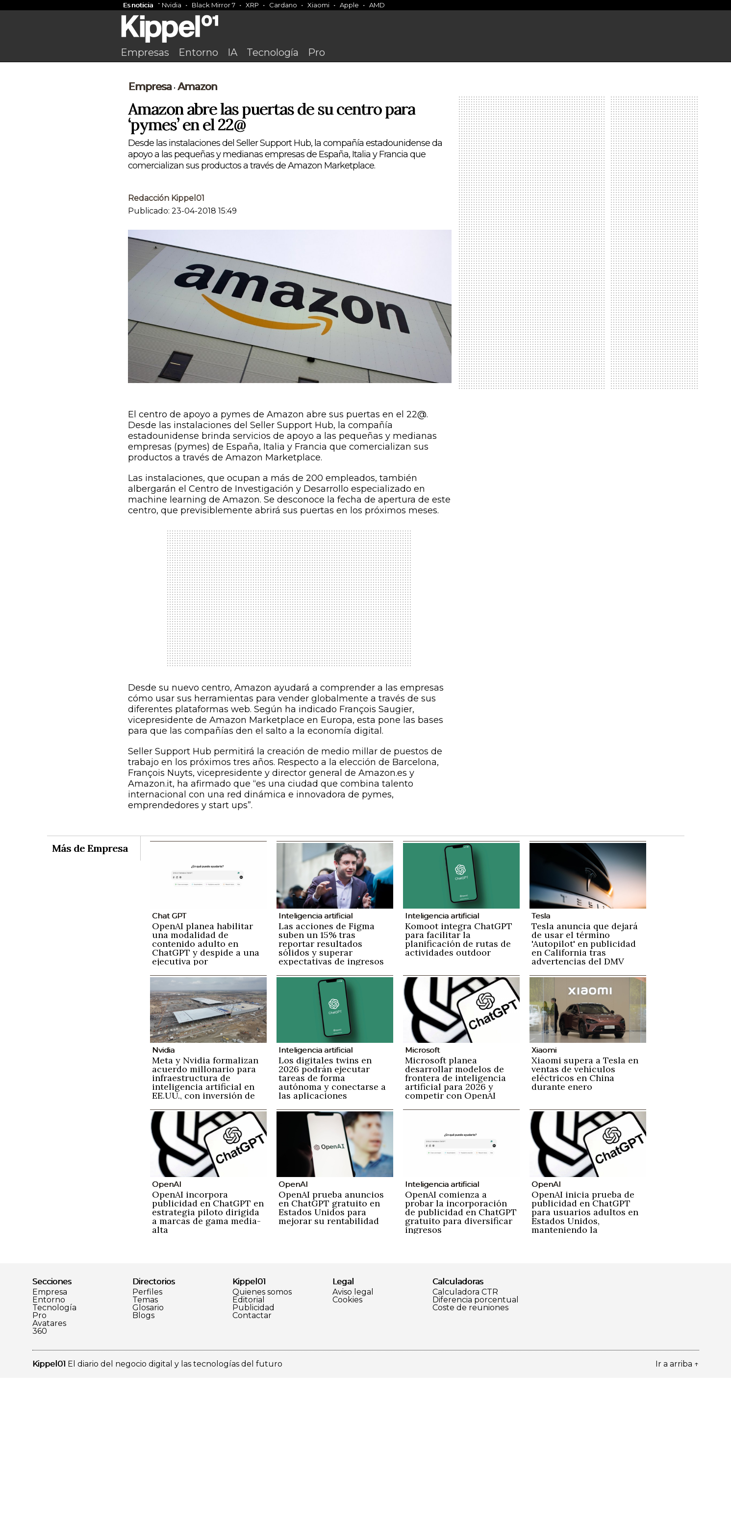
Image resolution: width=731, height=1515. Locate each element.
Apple (349, 5)
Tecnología (273, 52)
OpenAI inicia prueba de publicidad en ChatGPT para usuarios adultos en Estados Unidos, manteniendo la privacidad (584, 1353)
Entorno (198, 52)
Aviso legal (353, 1429)
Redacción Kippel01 (166, 335)
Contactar (252, 1453)
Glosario (148, 1445)
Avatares (49, 1461)
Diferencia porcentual (475, 1437)
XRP (252, 5)
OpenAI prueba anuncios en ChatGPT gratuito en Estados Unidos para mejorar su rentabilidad (331, 1345)
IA (232, 52)
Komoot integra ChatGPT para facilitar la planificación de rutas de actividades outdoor (458, 1076)
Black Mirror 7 (213, 5)
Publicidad (253, 1445)
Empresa (150, 224)
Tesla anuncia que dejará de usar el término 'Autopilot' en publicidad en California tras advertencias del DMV (584, 1081)
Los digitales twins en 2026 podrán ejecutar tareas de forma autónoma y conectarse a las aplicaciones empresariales (332, 1219)
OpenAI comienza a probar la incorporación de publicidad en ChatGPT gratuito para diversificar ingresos (461, 1349)
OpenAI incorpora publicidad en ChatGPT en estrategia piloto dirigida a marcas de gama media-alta (208, 1349)
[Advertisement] (366, 140)
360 (39, 1468)
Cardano (283, 5)
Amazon (197, 224)
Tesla (540, 1053)
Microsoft (422, 1187)
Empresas (145, 52)
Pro (316, 52)
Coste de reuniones (470, 1445)
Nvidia (171, 5)
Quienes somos (262, 1429)
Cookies (347, 1437)
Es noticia (138, 5)
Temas (145, 1437)
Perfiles (147, 1429)
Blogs (143, 1453)
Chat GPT (169, 1053)
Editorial (248, 1437)
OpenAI (166, 1321)
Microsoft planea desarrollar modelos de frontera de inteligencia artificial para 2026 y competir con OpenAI (455, 1215)
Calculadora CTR (465, 1429)
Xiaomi (318, 5)
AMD (377, 5)
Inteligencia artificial (315, 1053)
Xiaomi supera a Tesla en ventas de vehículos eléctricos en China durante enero (584, 1210)
